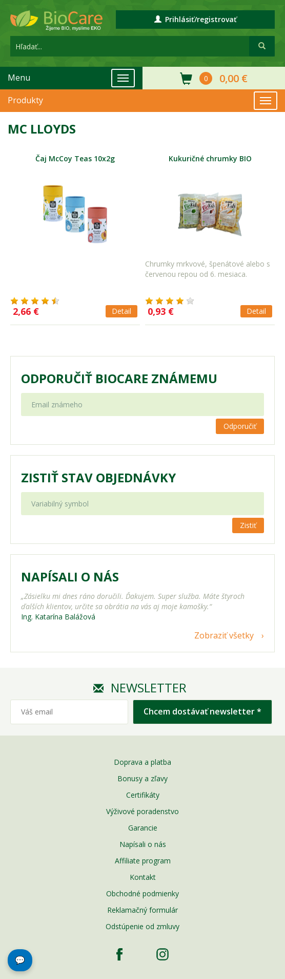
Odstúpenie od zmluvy (142, 926)
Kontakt (143, 877)
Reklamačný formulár (142, 910)
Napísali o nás (142, 844)
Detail (121, 311)
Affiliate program (143, 860)
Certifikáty (142, 795)
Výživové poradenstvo (142, 811)
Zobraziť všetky (224, 635)
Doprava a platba (142, 762)
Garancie (142, 828)
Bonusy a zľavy (142, 778)
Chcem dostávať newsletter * (202, 711)
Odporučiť (239, 426)
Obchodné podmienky (142, 893)
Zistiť (248, 525)
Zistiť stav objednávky (98, 477)
